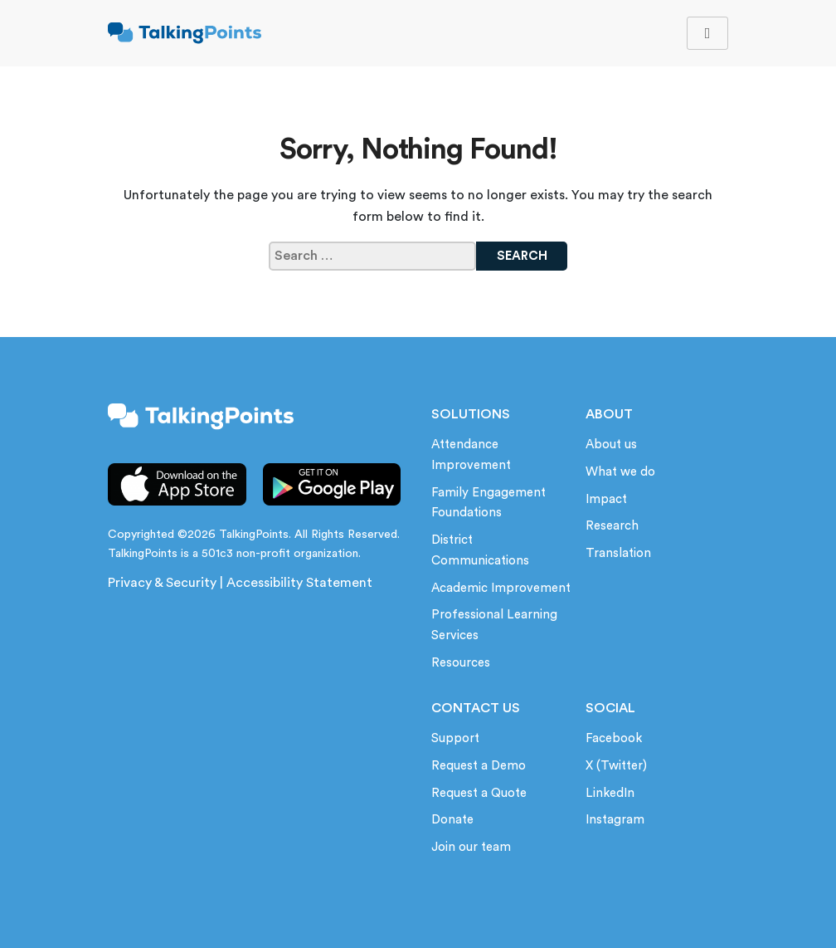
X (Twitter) (616, 766)
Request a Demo (478, 766)
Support (455, 738)
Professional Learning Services (494, 625)
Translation (618, 553)
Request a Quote (479, 793)
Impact (606, 499)
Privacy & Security (162, 582)
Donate (452, 820)
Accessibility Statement (299, 582)
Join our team (471, 847)
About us (611, 444)
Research (612, 526)
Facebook (614, 738)
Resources (460, 663)
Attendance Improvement (471, 455)
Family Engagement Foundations (488, 503)
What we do (620, 472)
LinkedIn (610, 793)
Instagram (615, 820)
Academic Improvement (501, 588)
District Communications (480, 550)
